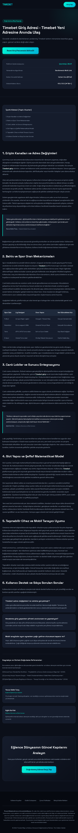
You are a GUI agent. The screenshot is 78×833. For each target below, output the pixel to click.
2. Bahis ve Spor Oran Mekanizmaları (18, 120)
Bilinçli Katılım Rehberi (60, 800)
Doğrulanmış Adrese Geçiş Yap (39, 769)
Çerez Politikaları (45, 800)
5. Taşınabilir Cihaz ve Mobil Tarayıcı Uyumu (20, 132)
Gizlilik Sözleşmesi (30, 800)
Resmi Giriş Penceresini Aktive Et (20, 51)
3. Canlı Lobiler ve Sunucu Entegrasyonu (19, 124)
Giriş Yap (69, 4)
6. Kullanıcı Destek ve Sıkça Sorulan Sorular (20, 136)
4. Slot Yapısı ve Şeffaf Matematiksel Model (20, 128)
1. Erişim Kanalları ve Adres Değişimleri (18, 117)
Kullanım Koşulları (16, 800)
